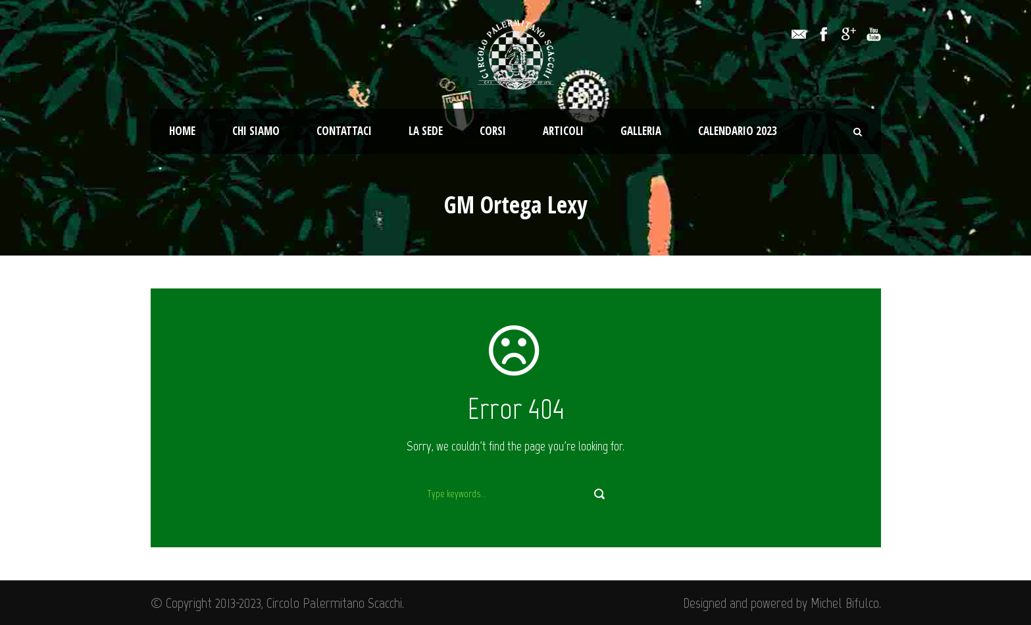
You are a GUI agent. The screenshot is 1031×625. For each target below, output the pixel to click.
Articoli (563, 130)
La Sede (426, 130)
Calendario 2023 (737, 130)
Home (182, 130)
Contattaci (344, 130)
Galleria (640, 130)
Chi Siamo (256, 130)
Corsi (493, 130)
